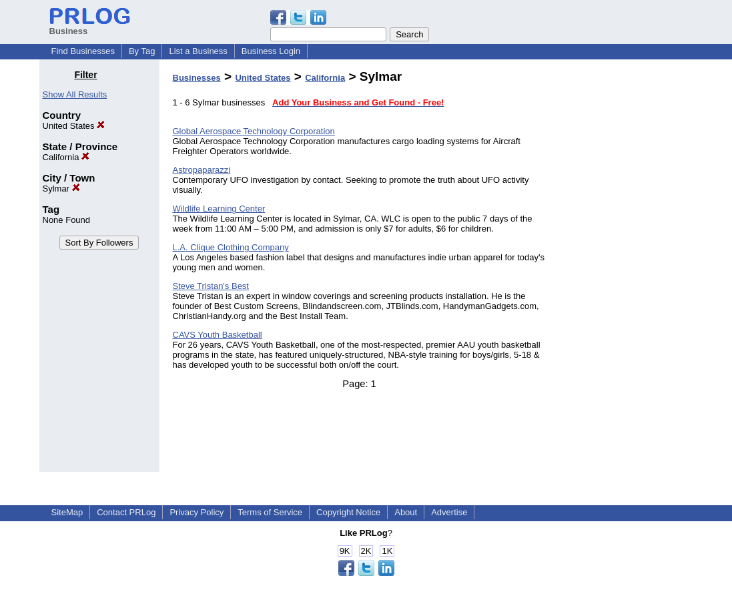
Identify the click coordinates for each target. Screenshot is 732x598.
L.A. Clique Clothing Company (231, 247)
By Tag (142, 51)
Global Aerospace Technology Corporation (254, 131)
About (405, 512)
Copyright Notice (348, 512)
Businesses (197, 78)
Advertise (449, 512)
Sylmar (61, 189)
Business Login (271, 51)
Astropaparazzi (202, 170)
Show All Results (75, 94)
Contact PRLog (126, 512)
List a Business (198, 51)
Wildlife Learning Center (219, 209)
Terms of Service (270, 512)
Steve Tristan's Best (211, 286)
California (66, 157)
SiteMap (67, 512)
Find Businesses (83, 51)
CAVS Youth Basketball (217, 335)
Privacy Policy (196, 512)
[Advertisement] (624, 269)
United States (74, 126)
